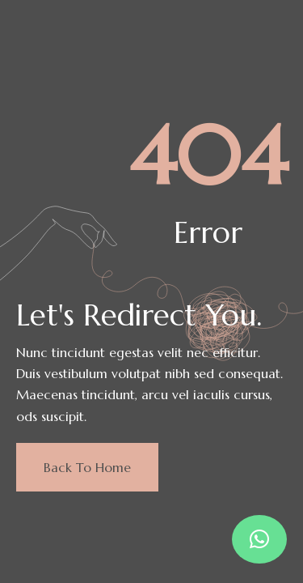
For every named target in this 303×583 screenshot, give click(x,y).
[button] (259, 539)
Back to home (87, 467)
